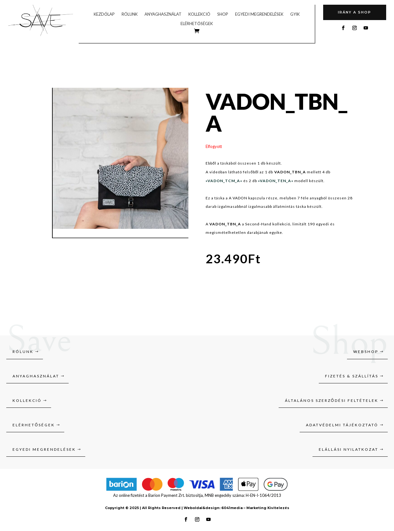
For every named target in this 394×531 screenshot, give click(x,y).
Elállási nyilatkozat (348, 449)
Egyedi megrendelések (259, 14)
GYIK (295, 14)
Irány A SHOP (354, 12)
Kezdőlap (104, 14)
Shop (222, 14)
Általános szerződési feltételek (331, 400)
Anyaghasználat (162, 14)
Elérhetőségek (197, 23)
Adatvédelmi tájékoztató (342, 425)
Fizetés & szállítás (351, 376)
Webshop (365, 351)
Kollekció (199, 14)
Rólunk (130, 14)
